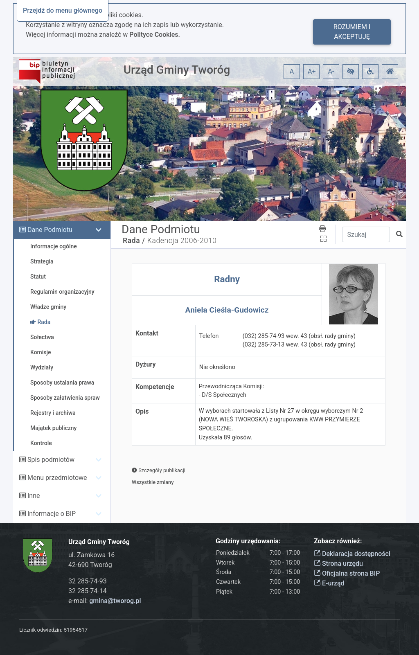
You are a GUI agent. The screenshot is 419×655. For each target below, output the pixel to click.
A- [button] (331, 71)
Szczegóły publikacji (158, 470)
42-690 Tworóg (90, 565)
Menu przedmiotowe (57, 478)
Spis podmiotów (50, 460)
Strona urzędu (338, 563)
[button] (350, 71)
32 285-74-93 (87, 581)
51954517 (76, 630)
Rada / (134, 240)
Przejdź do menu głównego (62, 10)
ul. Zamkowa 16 (91, 555)
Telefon (209, 336)
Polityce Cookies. (154, 34)
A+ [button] (312, 71)
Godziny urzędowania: (248, 541)
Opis (142, 411)
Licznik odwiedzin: (40, 630)
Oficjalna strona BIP (347, 573)
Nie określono (217, 367)
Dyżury (145, 364)
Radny (227, 279)
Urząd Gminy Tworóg (177, 70)
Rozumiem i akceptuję (351, 32)
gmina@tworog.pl (115, 601)
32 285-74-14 (87, 591)
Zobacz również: (338, 541)
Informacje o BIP (51, 514)
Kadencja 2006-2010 (182, 240)
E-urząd (329, 583)
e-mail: (104, 601)
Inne (33, 496)
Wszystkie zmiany (153, 482)
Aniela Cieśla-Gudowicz (227, 310)
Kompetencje (154, 387)
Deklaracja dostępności (352, 554)
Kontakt (146, 333)
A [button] (292, 71)
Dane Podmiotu (49, 230)
